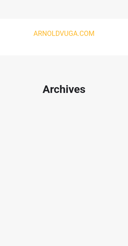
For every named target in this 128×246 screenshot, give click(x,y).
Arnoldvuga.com (64, 33)
